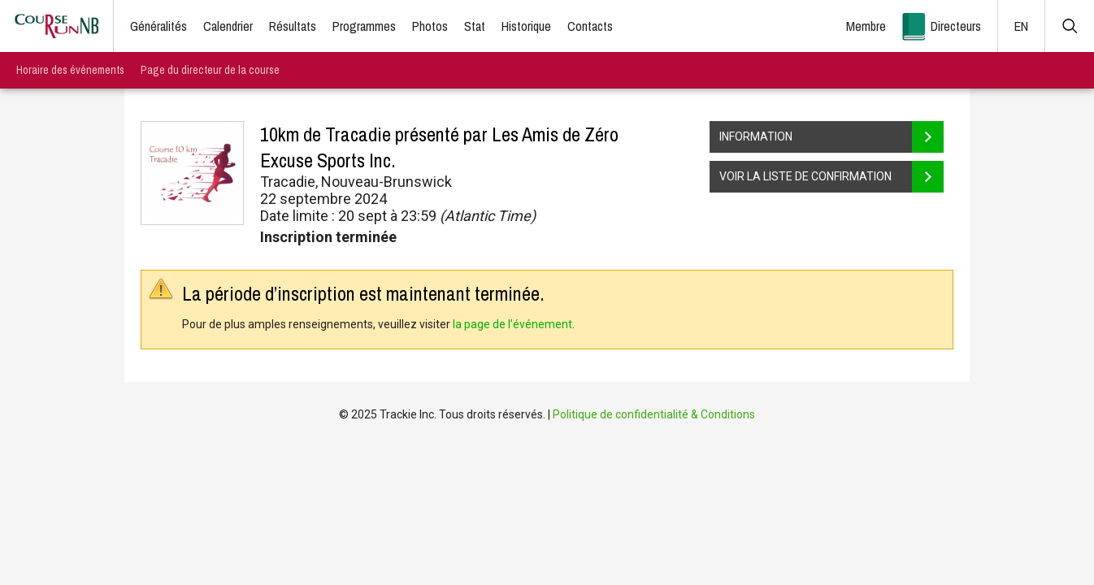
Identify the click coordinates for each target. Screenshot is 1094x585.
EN (1021, 26)
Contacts (590, 26)
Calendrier (228, 26)
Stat (474, 26)
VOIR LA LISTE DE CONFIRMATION (831, 177)
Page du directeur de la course (210, 70)
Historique (526, 26)
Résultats (292, 26)
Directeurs (956, 26)
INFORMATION (831, 137)
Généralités (158, 26)
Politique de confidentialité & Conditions (654, 414)
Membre (866, 26)
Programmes (364, 26)
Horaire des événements (70, 70)
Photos (430, 26)
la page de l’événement (512, 324)
